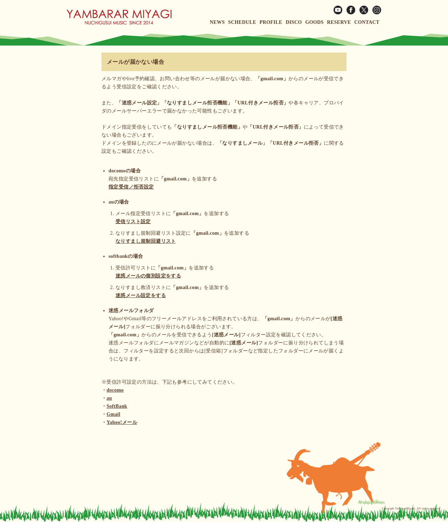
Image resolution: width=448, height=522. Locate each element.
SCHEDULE (242, 22)
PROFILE (271, 22)
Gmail (113, 414)
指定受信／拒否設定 (131, 187)
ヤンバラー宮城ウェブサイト (119, 17)
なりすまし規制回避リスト (145, 241)
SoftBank (116, 406)
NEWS (217, 22)
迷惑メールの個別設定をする (148, 276)
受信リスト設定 (133, 221)
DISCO (294, 22)
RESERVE (339, 22)
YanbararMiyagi (405, 508)
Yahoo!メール (121, 422)
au (109, 398)
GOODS (314, 22)
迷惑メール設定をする (140, 295)
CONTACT (366, 22)
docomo (115, 390)
